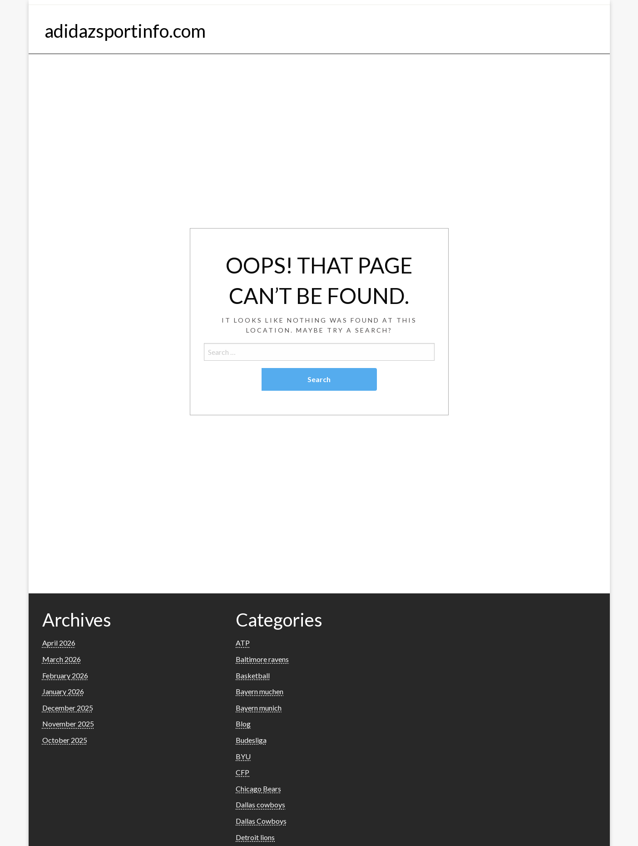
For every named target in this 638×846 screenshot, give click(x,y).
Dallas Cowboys (261, 820)
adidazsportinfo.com (125, 31)
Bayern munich (259, 707)
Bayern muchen (259, 691)
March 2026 (61, 659)
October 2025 (64, 740)
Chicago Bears (258, 788)
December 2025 (67, 707)
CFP (242, 772)
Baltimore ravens (262, 659)
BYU (243, 756)
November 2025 (68, 723)
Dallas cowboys (260, 804)
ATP (243, 642)
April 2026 (58, 642)
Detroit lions (255, 837)
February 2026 (65, 675)
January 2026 (63, 691)
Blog (243, 723)
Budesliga (251, 740)
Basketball (253, 675)
